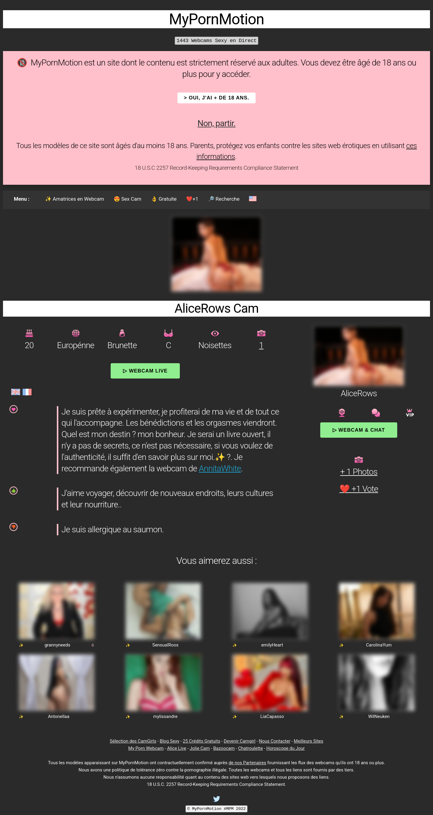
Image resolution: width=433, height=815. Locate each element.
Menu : (21, 199)
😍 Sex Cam (127, 199)
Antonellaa (58, 716)
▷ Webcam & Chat (359, 430)
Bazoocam (224, 748)
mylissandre (165, 716)
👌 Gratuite (164, 199)
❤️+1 (192, 199)
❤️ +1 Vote (358, 489)
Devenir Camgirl (239, 741)
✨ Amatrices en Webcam (74, 199)
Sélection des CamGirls (133, 741)
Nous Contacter (274, 741)
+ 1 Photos (358, 472)
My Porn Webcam (146, 748)
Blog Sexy (169, 741)
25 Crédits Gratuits (201, 741)
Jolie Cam (200, 748)
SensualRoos (165, 645)
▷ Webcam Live (145, 370)
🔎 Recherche (224, 199)
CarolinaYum (379, 645)
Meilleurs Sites (308, 741)
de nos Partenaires (247, 762)
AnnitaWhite (220, 468)
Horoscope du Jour (285, 748)
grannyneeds (57, 645)
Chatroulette (250, 748)
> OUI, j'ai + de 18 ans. (216, 98)
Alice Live (176, 748)
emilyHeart (272, 645)
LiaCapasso (272, 716)
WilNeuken (378, 716)
